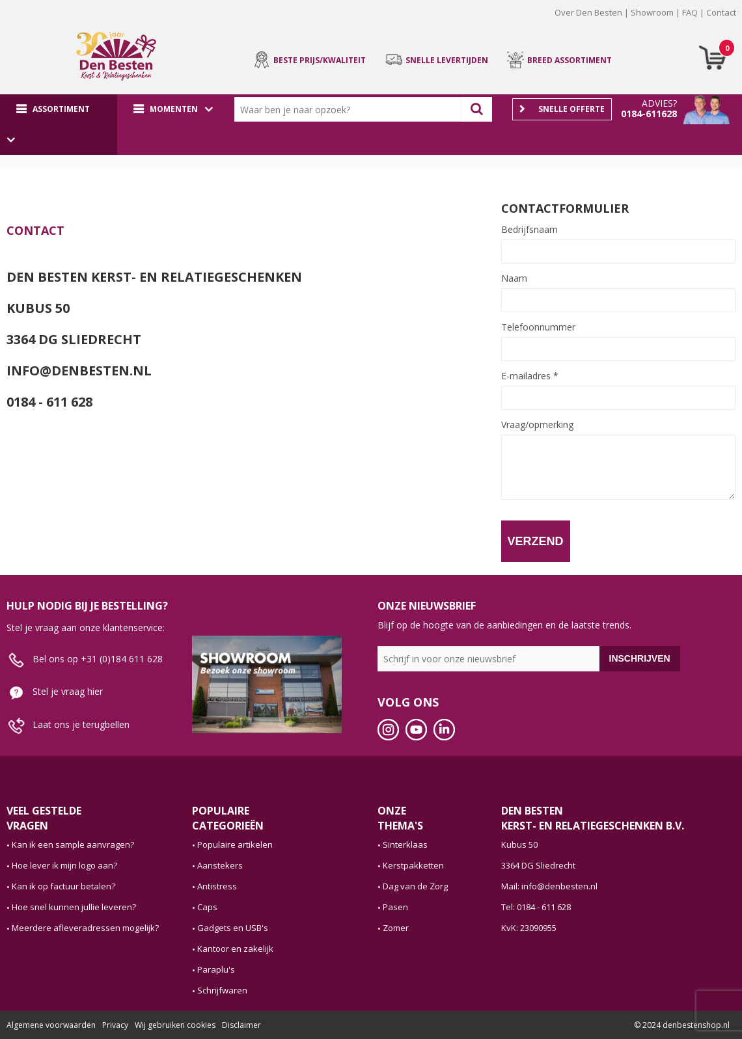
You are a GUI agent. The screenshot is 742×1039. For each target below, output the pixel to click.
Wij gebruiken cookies (175, 1025)
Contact (721, 12)
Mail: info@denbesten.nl (549, 886)
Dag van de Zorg (415, 886)
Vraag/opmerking (537, 424)
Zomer (396, 928)
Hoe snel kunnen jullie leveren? (74, 907)
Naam (514, 278)
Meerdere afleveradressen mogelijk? (85, 928)
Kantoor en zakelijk (235, 948)
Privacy (115, 1025)
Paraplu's (216, 969)
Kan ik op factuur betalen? (63, 886)
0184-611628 (649, 113)
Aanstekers (220, 865)
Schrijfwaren (222, 990)
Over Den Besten (588, 12)
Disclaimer (241, 1025)
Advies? (659, 103)
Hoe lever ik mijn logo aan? (64, 865)
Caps (207, 907)
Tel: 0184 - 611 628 (536, 907)
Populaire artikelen (235, 844)
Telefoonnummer (538, 327)
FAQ (690, 12)
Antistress (217, 886)
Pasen (395, 907)
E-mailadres (529, 376)
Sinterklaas (405, 844)
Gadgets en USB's (232, 928)
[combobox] (350, 109)
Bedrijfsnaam (529, 229)
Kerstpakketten (413, 865)
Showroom (652, 12)
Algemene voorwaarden (51, 1025)
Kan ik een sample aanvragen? (73, 844)
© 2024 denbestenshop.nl (682, 1025)
